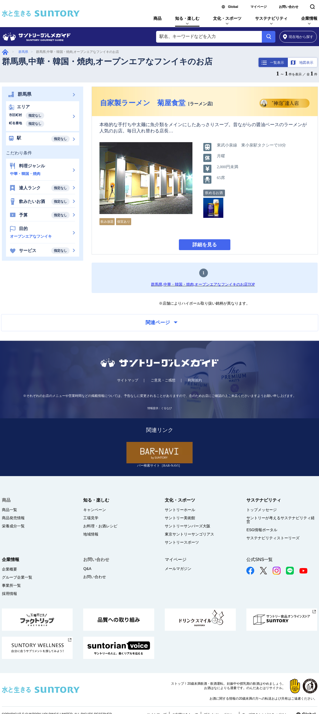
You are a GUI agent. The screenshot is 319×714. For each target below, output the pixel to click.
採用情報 (9, 593)
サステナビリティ (271, 18)
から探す (298, 36)
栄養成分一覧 (13, 526)
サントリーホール (180, 510)
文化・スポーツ (227, 18)
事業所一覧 (11, 585)
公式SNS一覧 (259, 559)
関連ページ (162, 322)
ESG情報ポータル (261, 530)
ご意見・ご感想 (163, 380)
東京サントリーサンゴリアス (189, 534)
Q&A (87, 568)
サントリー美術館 (180, 518)
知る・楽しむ (187, 18)
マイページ (258, 7)
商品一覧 (9, 510)
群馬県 (23, 52)
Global (233, 7)
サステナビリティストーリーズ (272, 538)
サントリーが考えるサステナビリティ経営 (280, 520)
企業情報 (309, 18)
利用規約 (195, 380)
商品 (157, 18)
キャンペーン (94, 510)
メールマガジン (178, 568)
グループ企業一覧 (17, 577)
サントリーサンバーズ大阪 (187, 526)
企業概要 (9, 569)
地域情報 (90, 534)
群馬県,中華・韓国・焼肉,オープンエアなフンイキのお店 (107, 61)
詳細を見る (204, 244)
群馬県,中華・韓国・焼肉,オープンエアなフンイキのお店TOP (203, 284)
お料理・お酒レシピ (100, 526)
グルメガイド (5, 52)
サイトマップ (127, 380)
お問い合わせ (288, 7)
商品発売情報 (13, 518)
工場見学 (90, 518)
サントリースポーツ (182, 542)
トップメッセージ (261, 510)
